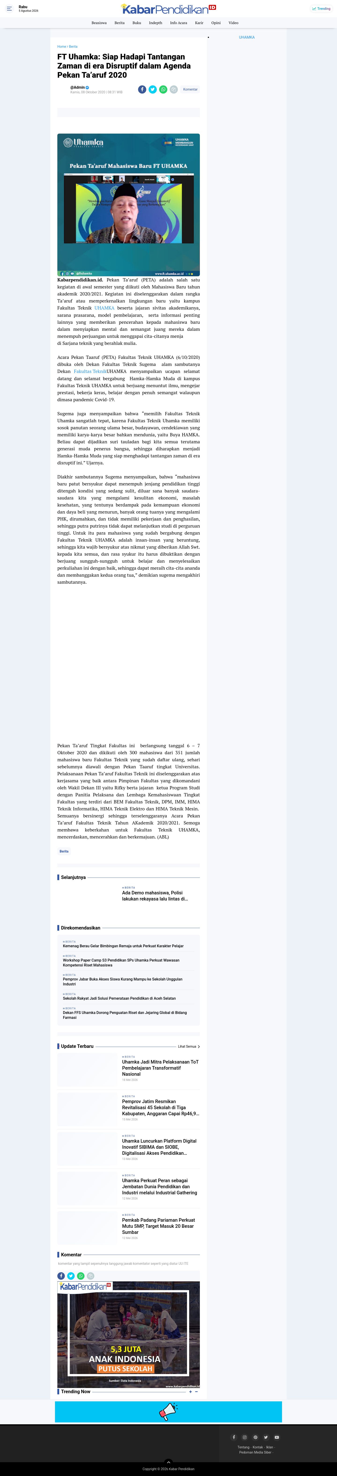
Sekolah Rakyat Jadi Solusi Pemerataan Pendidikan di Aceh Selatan (119, 998)
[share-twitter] (153, 89)
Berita (120, 22)
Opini (216, 22)
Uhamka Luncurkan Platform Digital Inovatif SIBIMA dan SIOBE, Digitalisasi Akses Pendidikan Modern (159, 1147)
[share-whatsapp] (163, 89)
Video (233, 22)
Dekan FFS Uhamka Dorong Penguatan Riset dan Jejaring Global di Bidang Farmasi (125, 1015)
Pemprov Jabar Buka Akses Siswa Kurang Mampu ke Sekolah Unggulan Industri (122, 981)
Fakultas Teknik (90, 371)
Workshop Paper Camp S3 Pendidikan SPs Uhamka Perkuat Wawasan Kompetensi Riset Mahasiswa (121, 962)
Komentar (190, 89)
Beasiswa (99, 22)
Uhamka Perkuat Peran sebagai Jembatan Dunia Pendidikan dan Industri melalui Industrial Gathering (159, 1186)
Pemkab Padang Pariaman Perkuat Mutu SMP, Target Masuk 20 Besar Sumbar (158, 1226)
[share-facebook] (142, 89)
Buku (136, 22)
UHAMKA (104, 308)
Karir (199, 22)
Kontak (258, 1447)
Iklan (269, 1447)
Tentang (243, 1447)
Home (61, 46)
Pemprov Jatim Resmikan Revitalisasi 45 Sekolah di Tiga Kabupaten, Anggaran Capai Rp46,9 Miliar (159, 1108)
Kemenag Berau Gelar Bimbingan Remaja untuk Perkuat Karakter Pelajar (123, 946)
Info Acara (178, 22)
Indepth (155, 22)
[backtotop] (168, 1463)
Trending (323, 9)
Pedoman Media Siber (255, 1452)
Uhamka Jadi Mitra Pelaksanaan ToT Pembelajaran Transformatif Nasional (160, 1068)
